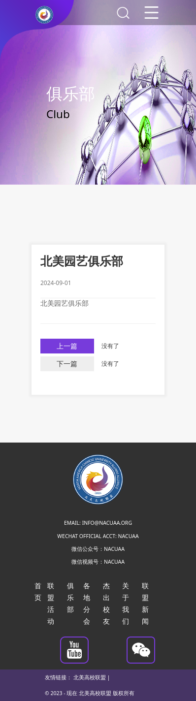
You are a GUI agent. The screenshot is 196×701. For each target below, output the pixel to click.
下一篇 (67, 363)
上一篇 (67, 346)
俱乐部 (70, 597)
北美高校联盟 (89, 677)
